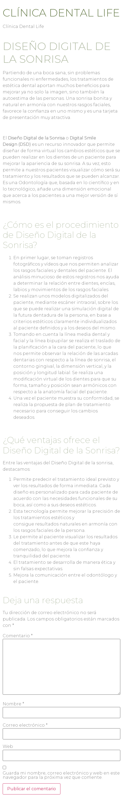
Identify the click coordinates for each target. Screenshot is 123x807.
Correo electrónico (25, 725)
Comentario (18, 636)
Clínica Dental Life (61, 12)
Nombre (13, 704)
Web (8, 746)
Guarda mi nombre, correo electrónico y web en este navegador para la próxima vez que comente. (61, 775)
